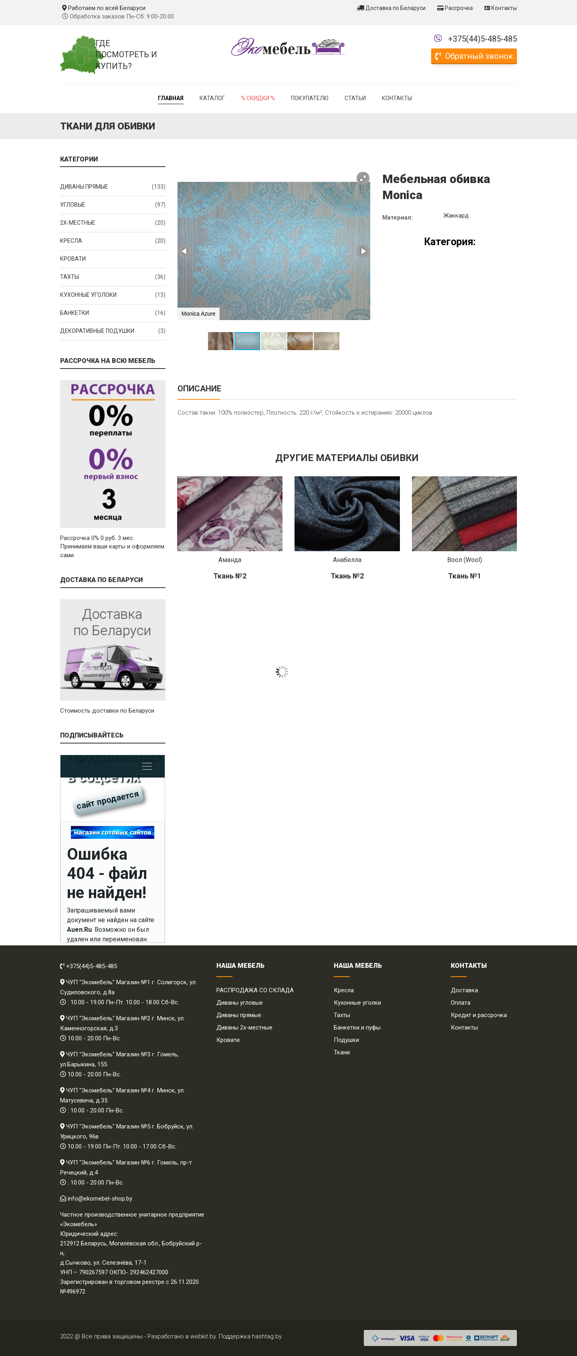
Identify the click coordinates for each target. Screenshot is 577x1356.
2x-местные (112, 223)
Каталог (212, 98)
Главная (171, 98)
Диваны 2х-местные (244, 1027)
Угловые (112, 205)
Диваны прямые (112, 187)
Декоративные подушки (112, 331)
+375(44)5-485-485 (482, 39)
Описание (199, 388)
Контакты (500, 8)
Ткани (342, 1052)
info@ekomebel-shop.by (100, 1198)
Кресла (112, 241)
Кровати (73, 259)
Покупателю (310, 98)
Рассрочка (455, 8)
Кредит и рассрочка (479, 1015)
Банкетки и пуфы (357, 1027)
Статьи (355, 98)
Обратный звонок (474, 56)
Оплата (460, 1002)
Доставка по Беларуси (391, 8)
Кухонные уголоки (112, 295)
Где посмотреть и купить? (126, 54)
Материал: (397, 217)
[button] (363, 178)
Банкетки (112, 313)
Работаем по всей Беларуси (103, 8)
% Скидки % (258, 98)
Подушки (346, 1040)
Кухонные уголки (357, 1002)
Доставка (464, 990)
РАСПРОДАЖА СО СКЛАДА (255, 990)
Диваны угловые (239, 1002)
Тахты (112, 277)
